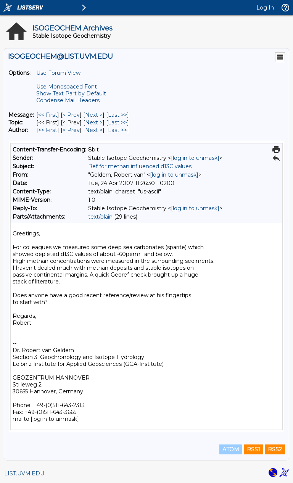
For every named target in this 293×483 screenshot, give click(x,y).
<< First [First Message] (47, 114)
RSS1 (253, 449)
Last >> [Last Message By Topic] (117, 122)
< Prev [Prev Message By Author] (71, 130)
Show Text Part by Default (71, 93)
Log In (265, 7)
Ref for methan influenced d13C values (140, 166)
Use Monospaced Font (66, 86)
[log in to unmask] (195, 158)
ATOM (230, 449)
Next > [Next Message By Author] (94, 130)
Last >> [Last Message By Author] (117, 130)
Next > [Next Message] (94, 114)
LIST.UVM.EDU (24, 473)
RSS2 (275, 449)
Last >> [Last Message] (117, 114)
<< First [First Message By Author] (47, 130)
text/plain (100, 216)
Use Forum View (58, 72)
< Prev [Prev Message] (71, 114)
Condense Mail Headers (68, 100)
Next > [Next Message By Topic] (94, 122)
